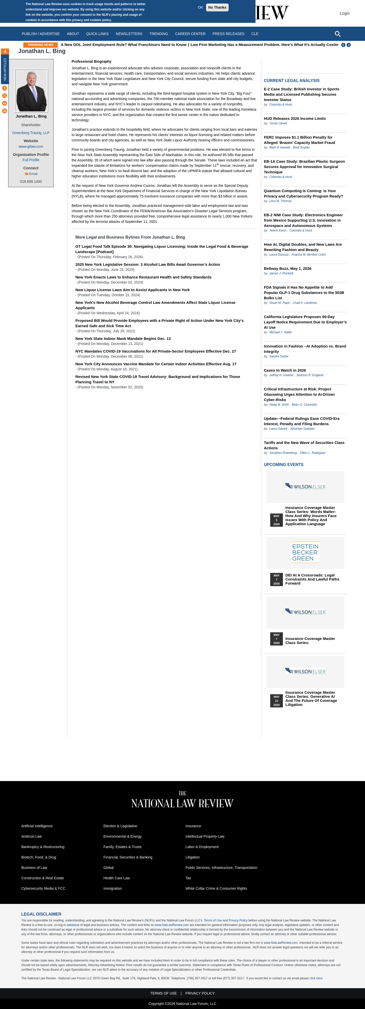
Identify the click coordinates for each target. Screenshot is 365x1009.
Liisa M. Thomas (280, 201)
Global (108, 868)
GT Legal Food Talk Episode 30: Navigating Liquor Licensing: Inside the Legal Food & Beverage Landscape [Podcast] (161, 249)
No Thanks (217, 7)
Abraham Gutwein (302, 429)
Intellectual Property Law (205, 836)
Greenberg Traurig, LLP (30, 133)
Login (345, 13)
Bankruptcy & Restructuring (42, 847)
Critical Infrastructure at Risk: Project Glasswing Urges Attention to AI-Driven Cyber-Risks (299, 394)
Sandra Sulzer (278, 356)
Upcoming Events (283, 464)
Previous (343, 45)
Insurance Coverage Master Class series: (310, 641)
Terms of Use (213, 920)
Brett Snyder (301, 147)
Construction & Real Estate (42, 878)
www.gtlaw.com (31, 146)
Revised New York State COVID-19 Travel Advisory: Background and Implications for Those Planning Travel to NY (157, 379)
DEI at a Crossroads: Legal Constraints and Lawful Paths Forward (312, 579)
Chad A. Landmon (305, 303)
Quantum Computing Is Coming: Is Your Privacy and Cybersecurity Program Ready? (303, 193)
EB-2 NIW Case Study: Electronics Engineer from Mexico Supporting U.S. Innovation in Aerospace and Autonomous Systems (303, 220)
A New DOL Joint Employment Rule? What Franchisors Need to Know (160, 44)
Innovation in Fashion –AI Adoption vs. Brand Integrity (305, 349)
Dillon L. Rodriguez (312, 453)
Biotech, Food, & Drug (38, 857)
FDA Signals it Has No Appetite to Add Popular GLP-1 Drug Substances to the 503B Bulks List (304, 292)
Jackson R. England (309, 375)
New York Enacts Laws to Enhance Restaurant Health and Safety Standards (143, 277)
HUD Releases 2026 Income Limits (295, 118)
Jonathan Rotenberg (283, 453)
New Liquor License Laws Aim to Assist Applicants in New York (132, 290)
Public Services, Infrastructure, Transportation (221, 868)
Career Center (190, 34)
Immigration (112, 888)
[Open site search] (337, 34)
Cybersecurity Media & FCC (43, 888)
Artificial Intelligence (37, 826)
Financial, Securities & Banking (127, 857)
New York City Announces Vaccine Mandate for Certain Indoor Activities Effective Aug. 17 (155, 364)
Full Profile (31, 160)
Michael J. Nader (280, 332)
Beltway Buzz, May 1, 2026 (288, 268)
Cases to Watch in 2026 (285, 370)
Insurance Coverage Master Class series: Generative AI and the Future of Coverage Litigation (311, 698)
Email (33, 174)
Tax (188, 878)
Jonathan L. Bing (31, 116)
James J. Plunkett (281, 273)
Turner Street (278, 123)
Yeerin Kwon (277, 230)
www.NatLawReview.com (172, 925)
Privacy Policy (238, 920)
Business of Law (34, 868)
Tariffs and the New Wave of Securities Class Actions (304, 445)
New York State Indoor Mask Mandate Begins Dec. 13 (123, 338)
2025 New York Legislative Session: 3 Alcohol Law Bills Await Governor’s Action (147, 264)
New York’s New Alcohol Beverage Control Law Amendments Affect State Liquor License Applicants (155, 305)
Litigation (193, 857)
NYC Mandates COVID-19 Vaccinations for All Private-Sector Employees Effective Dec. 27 (155, 351)
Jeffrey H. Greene (281, 375)
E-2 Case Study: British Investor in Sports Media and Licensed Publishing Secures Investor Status (301, 94)
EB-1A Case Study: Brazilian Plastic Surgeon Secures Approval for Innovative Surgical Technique (304, 166)
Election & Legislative (120, 826)
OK (200, 7)
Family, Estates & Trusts (122, 847)
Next (349, 45)
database (73, 925)
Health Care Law (116, 878)
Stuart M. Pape (279, 303)
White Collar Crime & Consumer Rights (216, 888)
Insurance (193, 826)
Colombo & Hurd (280, 104)
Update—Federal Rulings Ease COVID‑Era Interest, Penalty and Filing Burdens (301, 421)
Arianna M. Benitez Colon (308, 254)
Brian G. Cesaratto (304, 404)
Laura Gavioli (278, 429)
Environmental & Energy (122, 836)
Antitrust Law (31, 836)
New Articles (5, 69)
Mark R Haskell (279, 147)
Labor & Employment (202, 847)
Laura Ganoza (278, 254)
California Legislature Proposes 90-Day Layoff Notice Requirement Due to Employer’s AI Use (305, 322)
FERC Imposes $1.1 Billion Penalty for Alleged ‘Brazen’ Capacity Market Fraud (299, 140)
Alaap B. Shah (279, 404)
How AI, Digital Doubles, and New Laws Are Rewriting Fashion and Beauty (303, 247)
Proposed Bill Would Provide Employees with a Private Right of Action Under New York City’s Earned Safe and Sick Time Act (159, 323)
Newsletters (129, 34)
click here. (316, 978)
